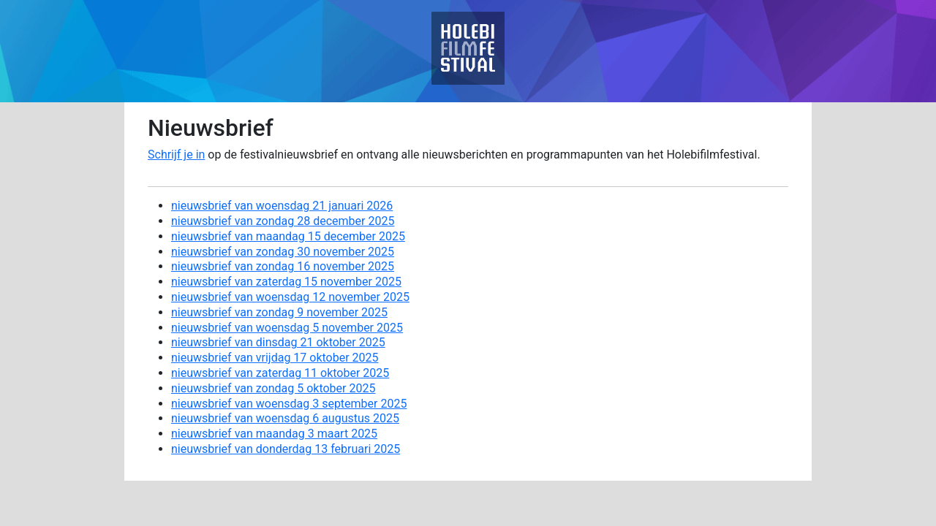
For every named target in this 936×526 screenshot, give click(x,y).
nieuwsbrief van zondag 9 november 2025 (279, 312)
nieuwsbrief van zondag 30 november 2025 (282, 252)
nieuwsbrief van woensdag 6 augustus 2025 (285, 418)
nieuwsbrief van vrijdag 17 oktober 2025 (275, 358)
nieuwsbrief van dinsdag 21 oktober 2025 (278, 342)
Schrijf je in (176, 154)
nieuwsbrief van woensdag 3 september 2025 (289, 404)
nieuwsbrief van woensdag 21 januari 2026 (282, 206)
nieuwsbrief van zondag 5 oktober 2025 (273, 388)
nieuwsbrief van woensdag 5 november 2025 (287, 328)
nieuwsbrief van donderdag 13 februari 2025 (285, 449)
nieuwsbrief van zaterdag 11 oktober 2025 (280, 373)
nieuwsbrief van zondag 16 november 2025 (282, 266)
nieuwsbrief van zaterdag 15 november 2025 (286, 282)
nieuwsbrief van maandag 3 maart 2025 (274, 434)
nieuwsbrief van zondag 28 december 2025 (282, 221)
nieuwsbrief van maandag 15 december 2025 (288, 236)
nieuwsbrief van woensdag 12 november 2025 (290, 297)
